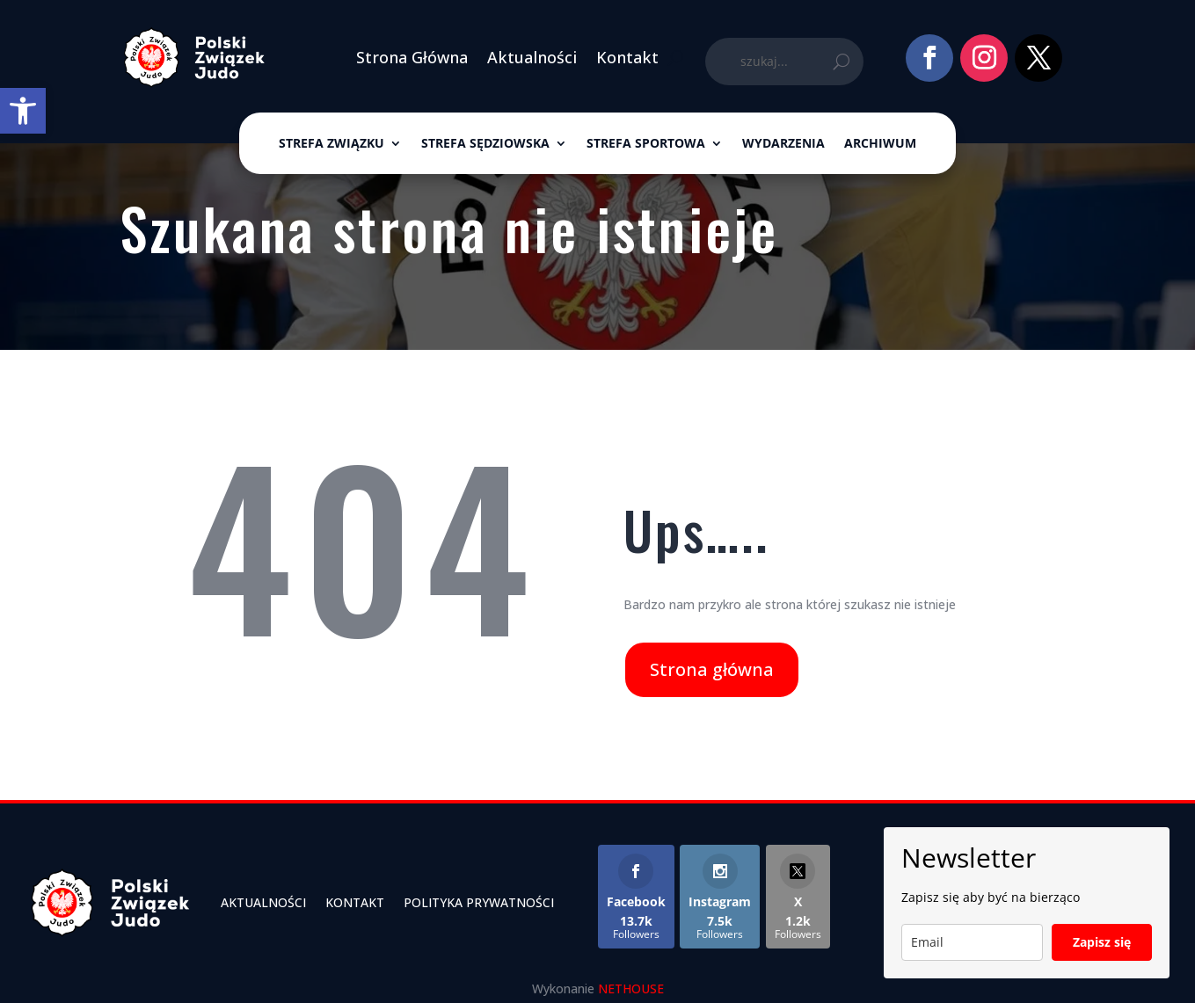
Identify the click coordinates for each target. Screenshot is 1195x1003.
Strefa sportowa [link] (646, 144)
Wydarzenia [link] (783, 144)
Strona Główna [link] (412, 57)
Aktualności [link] (532, 57)
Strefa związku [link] (331, 144)
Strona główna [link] (712, 669)
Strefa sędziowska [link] (485, 144)
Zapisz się (1102, 942)
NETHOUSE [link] (631, 988)
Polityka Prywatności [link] (479, 902)
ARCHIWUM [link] (880, 144)
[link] (23, 111)
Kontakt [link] (627, 57)
